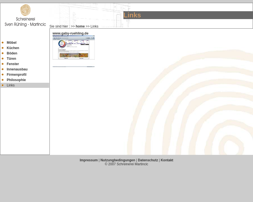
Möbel (12, 43)
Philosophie (16, 80)
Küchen (13, 48)
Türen (11, 59)
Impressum (89, 160)
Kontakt (167, 160)
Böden (12, 53)
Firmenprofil (16, 75)
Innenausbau (17, 69)
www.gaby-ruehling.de (71, 33)
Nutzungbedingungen (117, 160)
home (80, 26)
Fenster (13, 64)
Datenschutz (148, 160)
